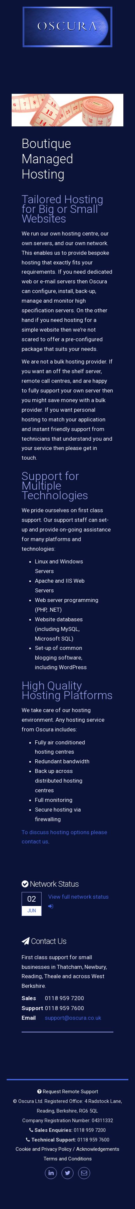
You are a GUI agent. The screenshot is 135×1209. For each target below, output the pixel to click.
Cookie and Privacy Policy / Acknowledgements (67, 1149)
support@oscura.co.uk (73, 1017)
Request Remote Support (67, 1092)
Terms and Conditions (68, 1159)
